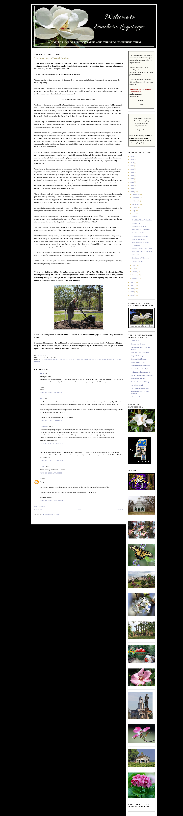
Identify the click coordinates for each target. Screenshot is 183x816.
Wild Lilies (135, 255)
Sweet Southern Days (138, 362)
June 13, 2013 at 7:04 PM (51, 473)
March (134, 272)
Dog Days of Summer (139, 226)
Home (79, 510)
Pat (41, 478)
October (135, 201)
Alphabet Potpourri (138, 261)
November (136, 198)
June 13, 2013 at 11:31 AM (51, 461)
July (134, 211)
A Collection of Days (138, 378)
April (134, 268)
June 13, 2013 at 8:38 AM (51, 421)
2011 (132, 285)
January (135, 278)
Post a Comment (39, 506)
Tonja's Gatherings (137, 356)
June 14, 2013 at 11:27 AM (51, 501)
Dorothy (42, 466)
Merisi (42, 373)
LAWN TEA (135, 341)
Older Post (119, 510)
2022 (132, 163)
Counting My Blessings (139, 359)
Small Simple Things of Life (140, 365)
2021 (132, 166)
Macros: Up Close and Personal (142, 248)
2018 (132, 175)
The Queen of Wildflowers (140, 258)
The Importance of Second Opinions (51, 58)
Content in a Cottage (138, 344)
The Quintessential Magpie (140, 388)
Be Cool (134, 217)
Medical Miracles (99, 359)
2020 (132, 169)
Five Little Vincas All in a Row (142, 220)
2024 (132, 156)
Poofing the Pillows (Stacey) (140, 372)
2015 (132, 185)
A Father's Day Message (140, 236)
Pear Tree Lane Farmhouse (140, 352)
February (135, 275)
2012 (132, 282)
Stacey (42, 398)
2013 (132, 192)
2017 (132, 179)
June (134, 214)
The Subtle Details (137, 385)
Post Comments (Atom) (51, 514)
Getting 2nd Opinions (82, 359)
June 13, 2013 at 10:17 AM (51, 443)
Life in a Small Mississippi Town (142, 375)
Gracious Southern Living (140, 382)
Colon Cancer (46, 359)
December (136, 194)
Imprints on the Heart (139, 233)
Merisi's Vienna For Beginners (141, 369)
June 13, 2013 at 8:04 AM (51, 393)
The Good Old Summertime (141, 230)
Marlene (42, 449)
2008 (132, 295)
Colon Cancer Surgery (62, 359)
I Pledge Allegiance (138, 239)
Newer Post (38, 510)
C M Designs (44, 426)
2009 (132, 292)
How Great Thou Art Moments (142, 251)
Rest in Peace (136, 223)
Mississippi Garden (137, 397)
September (136, 204)
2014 (132, 188)
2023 (132, 159)
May (134, 265)
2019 (132, 172)
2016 (132, 182)
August (135, 207)
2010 (132, 289)
